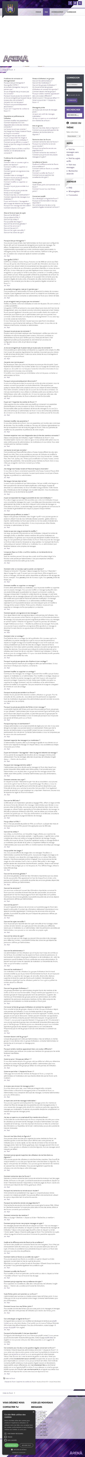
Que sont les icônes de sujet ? (14, 233)
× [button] (33, 1412)
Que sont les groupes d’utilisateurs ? (44, 85)
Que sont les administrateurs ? (42, 81)
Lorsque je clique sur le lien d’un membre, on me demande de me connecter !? (17, 151)
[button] (15, 1433)
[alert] (18, 1432)
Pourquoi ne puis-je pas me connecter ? (17, 96)
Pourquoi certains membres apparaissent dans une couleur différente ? (45, 95)
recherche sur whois (18, 1354)
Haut (8, 256)
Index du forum (8, 70)
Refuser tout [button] (26, 1445)
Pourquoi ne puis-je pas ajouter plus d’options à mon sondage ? (16, 179)
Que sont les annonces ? (12, 226)
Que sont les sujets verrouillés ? (14, 230)
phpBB (30, 492)
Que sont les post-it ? (11, 228)
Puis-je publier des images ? (13, 222)
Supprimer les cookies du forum (26, 1382)
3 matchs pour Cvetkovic (39, 1421)
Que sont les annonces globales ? (15, 224)
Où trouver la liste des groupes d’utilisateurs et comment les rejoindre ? (45, 88)
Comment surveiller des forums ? (43, 173)
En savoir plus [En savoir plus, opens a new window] (22, 1429)
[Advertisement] (42, 33)
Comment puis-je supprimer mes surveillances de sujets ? (43, 176)
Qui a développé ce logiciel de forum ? (45, 199)
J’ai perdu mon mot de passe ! (13, 102)
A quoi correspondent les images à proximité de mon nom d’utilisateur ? (16, 139)
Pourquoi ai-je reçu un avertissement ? (16, 195)
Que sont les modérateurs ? (41, 83)
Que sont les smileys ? (11, 220)
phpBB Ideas (49, 1338)
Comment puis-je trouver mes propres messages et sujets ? (45, 156)
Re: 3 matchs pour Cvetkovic (40, 1412)
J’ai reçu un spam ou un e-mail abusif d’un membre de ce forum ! (44, 119)
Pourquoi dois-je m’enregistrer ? (14, 83)
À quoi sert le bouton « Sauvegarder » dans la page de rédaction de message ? (17, 202)
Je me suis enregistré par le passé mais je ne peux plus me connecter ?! (17, 99)
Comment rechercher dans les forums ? (45, 142)
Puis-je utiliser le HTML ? (12, 217)
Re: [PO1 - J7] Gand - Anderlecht (41, 1425)
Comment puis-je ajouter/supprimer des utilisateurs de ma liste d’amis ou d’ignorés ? (45, 132)
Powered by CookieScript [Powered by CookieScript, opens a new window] (18, 1452)
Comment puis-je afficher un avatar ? (16, 142)
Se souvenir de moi (74, 95)
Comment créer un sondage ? (14, 175)
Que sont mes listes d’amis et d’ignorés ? (45, 128)
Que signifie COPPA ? (11, 85)
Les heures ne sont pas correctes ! (15, 129)
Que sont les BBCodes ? (12, 215)
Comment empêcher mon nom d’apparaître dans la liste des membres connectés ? (16, 125)
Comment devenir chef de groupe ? (44, 92)
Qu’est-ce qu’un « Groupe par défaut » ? (45, 98)
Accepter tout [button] (11, 1445)
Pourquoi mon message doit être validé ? (17, 206)
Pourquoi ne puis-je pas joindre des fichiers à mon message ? (15, 192)
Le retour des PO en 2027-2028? (43, 1418)
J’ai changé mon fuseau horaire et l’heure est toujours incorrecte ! (17, 132)
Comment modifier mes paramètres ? (16, 121)
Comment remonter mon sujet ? (14, 208)
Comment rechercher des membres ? (44, 153)
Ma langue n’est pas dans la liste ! (15, 136)
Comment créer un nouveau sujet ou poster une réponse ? (16, 163)
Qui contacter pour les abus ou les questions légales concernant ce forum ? (45, 206)
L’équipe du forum (9, 1382)
